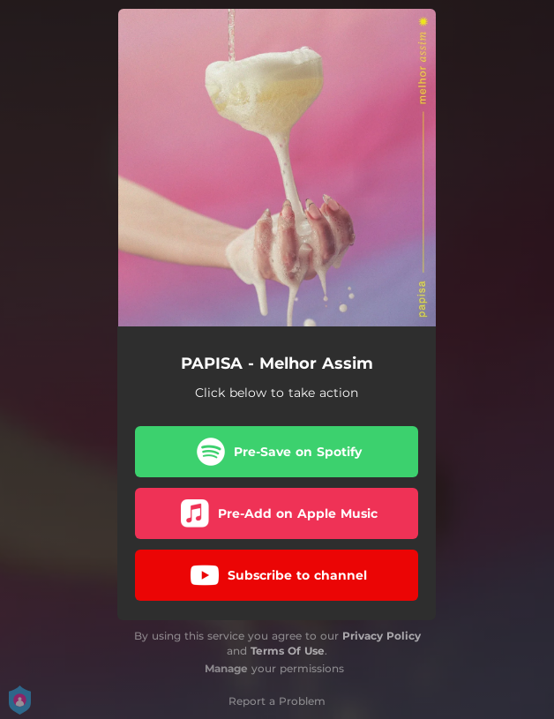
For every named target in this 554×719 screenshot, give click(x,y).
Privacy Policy (381, 635)
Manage (226, 668)
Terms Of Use (288, 650)
